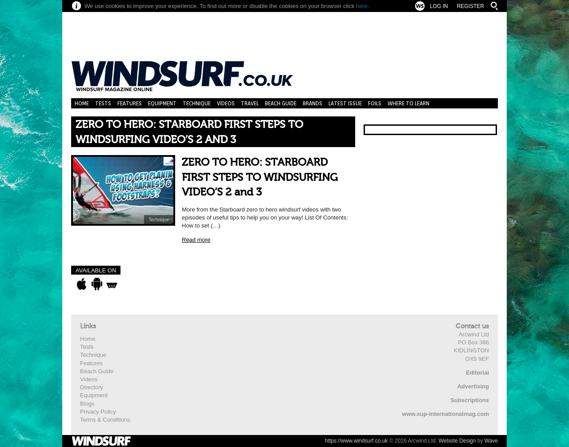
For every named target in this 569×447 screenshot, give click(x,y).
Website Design (457, 441)
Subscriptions (469, 400)
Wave (491, 441)
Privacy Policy (98, 411)
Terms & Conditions (105, 419)
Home (82, 103)
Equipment (162, 103)
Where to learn (408, 103)
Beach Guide (281, 103)
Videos (226, 103)
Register (470, 6)
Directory (91, 387)
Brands (312, 103)
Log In (439, 6)
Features (129, 103)
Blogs (87, 403)
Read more (196, 239)
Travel (250, 103)
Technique (197, 103)
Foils (374, 103)
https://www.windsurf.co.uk (356, 441)
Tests (103, 103)
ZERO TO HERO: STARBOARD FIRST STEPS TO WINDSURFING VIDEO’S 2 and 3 (260, 177)
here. (362, 6)
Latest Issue (345, 103)
